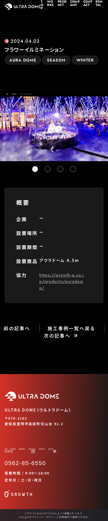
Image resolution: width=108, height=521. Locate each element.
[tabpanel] (54, 128)
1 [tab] (35, 169)
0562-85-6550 (25, 463)
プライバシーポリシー (44, 516)
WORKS (47, 2)
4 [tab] (73, 169)
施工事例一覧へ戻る (71, 328)
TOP (37, 2)
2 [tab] (48, 169)
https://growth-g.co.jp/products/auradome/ (61, 281)
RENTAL (99, 2)
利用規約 (64, 516)
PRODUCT (58, 2)
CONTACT (87, 2)
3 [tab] (60, 169)
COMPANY (73, 2)
